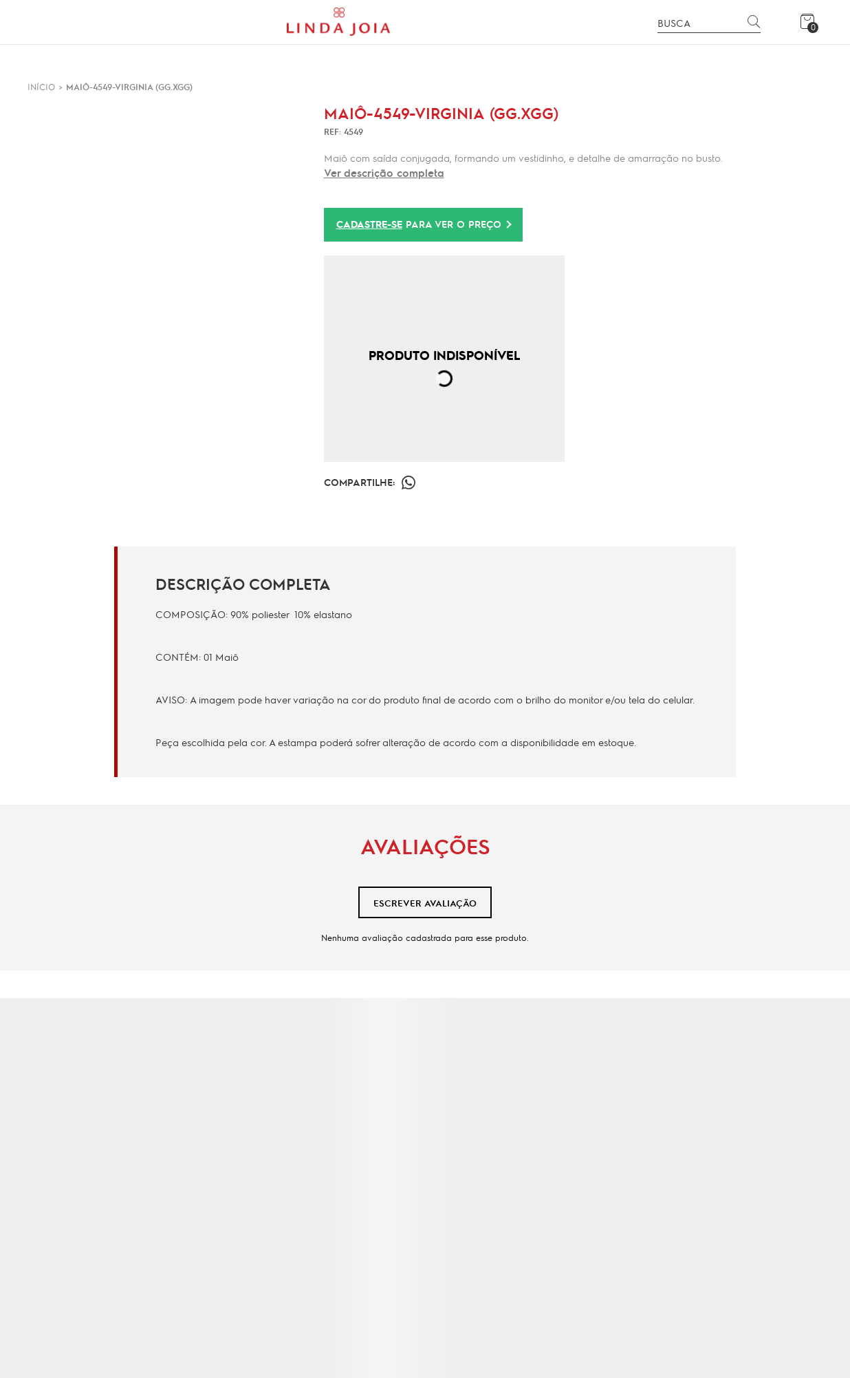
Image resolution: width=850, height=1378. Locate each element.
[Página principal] (338, 22)
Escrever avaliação (425, 903)
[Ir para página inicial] (41, 86)
